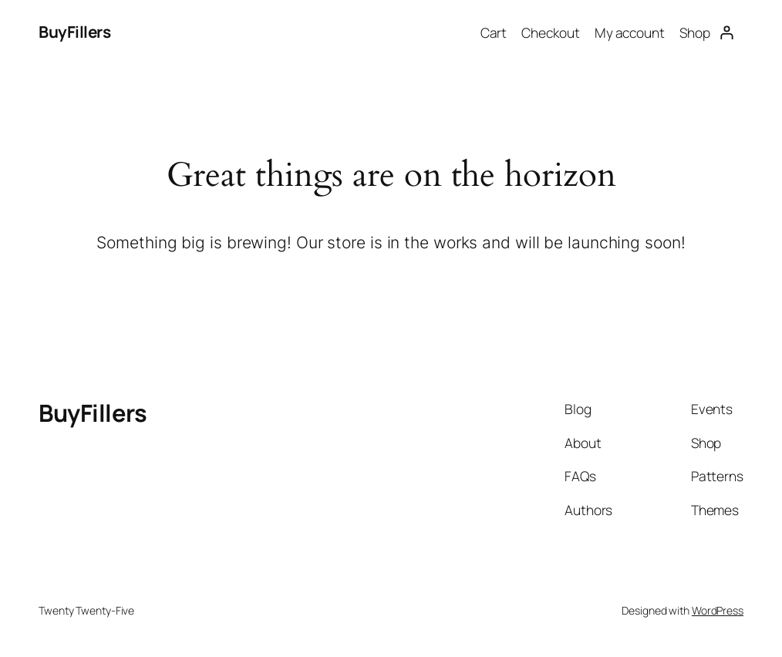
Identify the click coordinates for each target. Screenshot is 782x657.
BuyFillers (74, 31)
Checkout (550, 32)
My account (630, 32)
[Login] (726, 32)
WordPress (717, 610)
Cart (493, 32)
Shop (694, 32)
